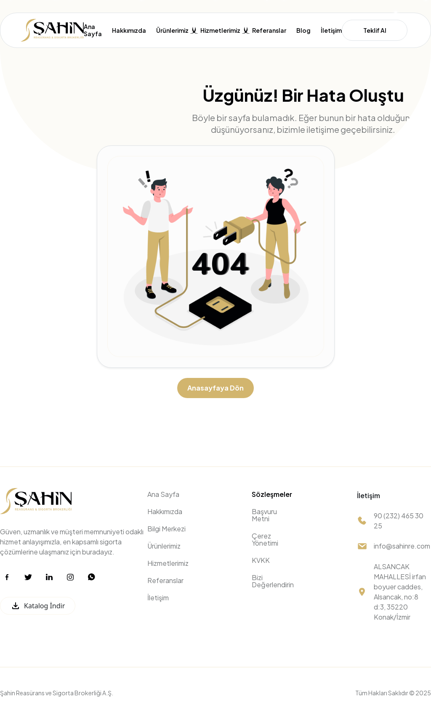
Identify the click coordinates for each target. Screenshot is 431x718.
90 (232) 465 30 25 (398, 520)
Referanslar (269, 30)
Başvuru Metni (264, 515)
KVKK (261, 560)
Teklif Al (374, 30)
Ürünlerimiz (164, 545)
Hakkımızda (129, 30)
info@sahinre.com (402, 545)
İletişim (331, 30)
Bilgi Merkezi (166, 528)
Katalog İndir (38, 606)
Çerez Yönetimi (265, 539)
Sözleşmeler (272, 494)
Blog (303, 30)
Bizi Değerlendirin (273, 581)
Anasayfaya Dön (215, 387)
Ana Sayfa (93, 30)
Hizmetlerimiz (168, 563)
